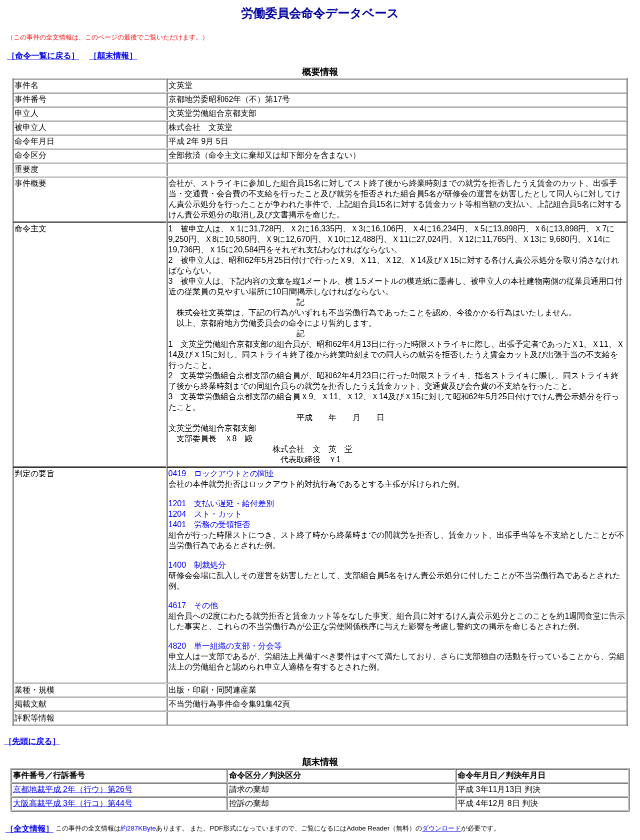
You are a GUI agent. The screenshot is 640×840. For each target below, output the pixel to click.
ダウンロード (441, 828)
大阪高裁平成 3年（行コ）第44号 (72, 803)
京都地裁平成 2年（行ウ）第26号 (72, 789)
